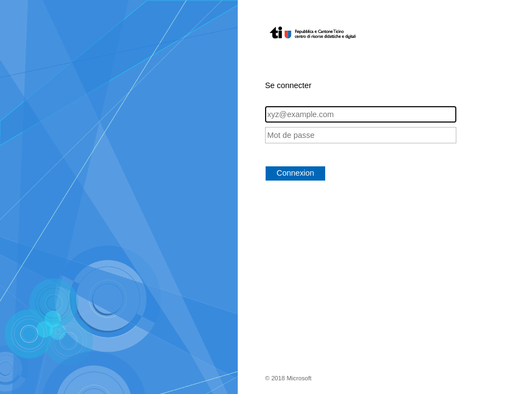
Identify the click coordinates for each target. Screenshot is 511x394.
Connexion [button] (295, 173)
